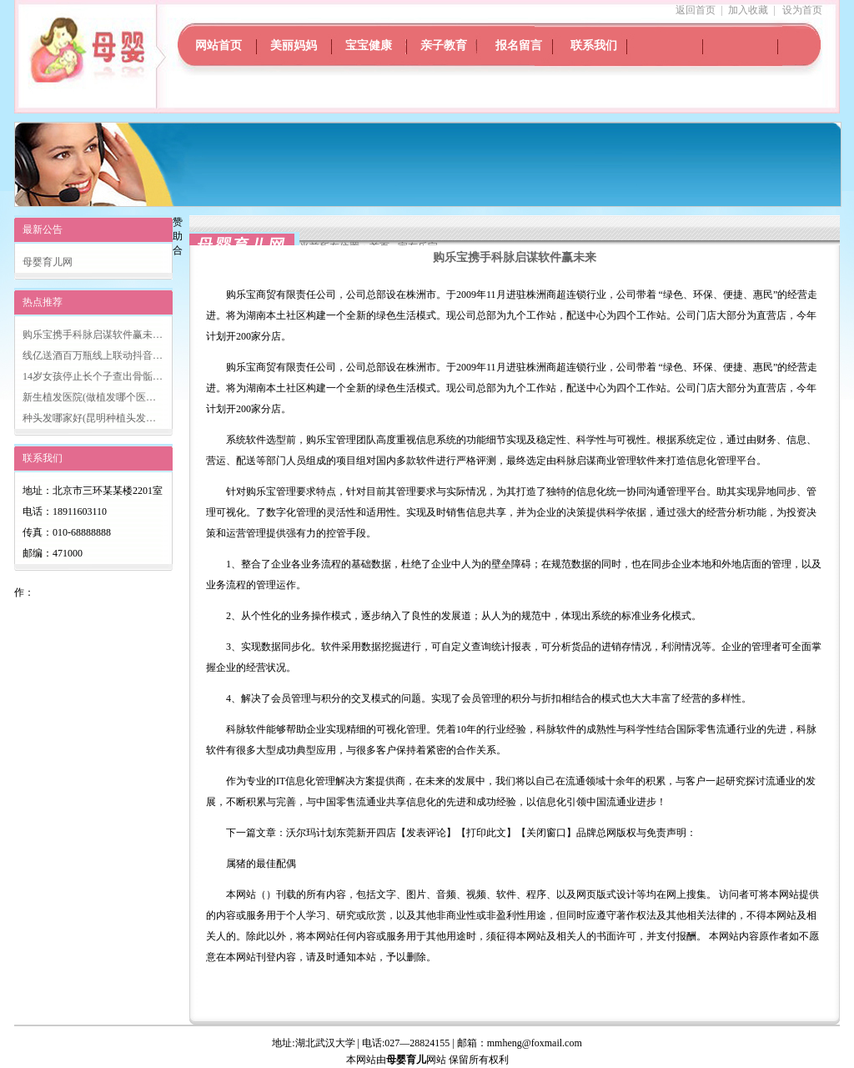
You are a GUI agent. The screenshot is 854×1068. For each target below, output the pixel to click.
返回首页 (696, 10)
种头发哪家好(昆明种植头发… (89, 418)
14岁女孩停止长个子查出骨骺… (93, 376)
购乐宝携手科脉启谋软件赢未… (93, 334)
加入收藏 (748, 10)
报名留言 (518, 45)
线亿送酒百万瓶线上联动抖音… (93, 355)
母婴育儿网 (48, 262)
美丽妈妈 (293, 45)
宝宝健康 (368, 45)
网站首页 (218, 45)
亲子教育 (443, 45)
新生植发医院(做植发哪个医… (89, 397)
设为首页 (802, 10)
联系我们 (593, 45)
